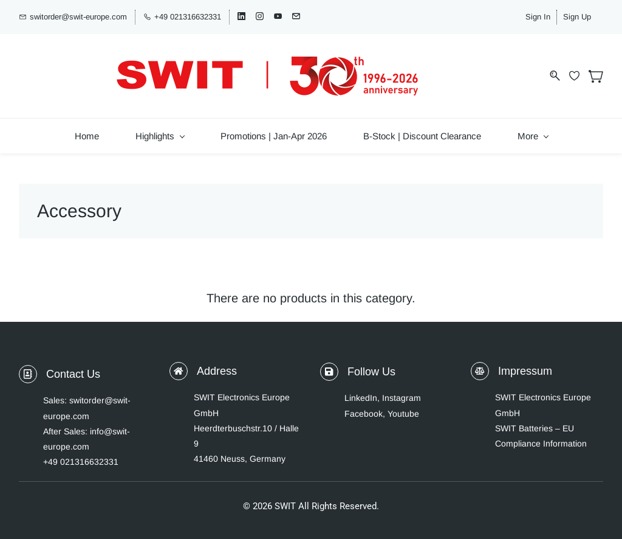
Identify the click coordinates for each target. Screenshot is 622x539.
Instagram (401, 389)
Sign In (550, 15)
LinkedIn (360, 389)
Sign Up (589, 15)
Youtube (403, 404)
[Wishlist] (579, 69)
